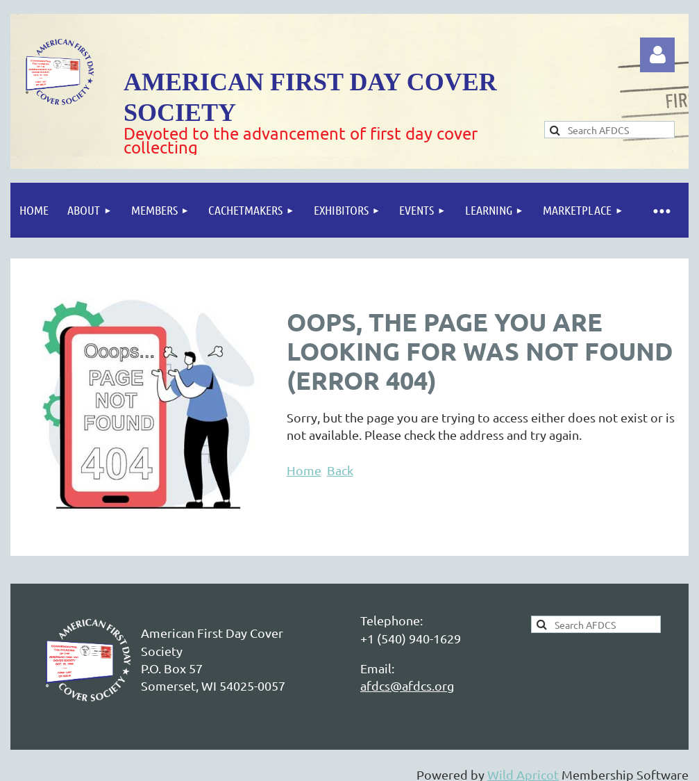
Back (340, 470)
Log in (657, 55)
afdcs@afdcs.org (407, 685)
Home (304, 470)
